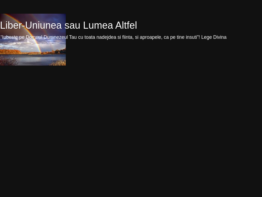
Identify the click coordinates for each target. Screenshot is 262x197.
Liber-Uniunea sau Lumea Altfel (68, 25)
